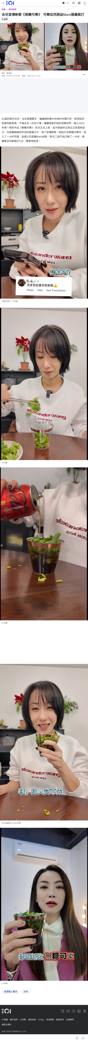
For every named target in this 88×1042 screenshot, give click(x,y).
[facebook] (62, 1011)
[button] (84, 74)
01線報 (5, 1019)
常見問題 (50, 1019)
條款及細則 (6, 1024)
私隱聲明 (70, 1019)
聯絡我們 (60, 1019)
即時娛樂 (12, 9)
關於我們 (14, 1019)
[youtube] (73, 1011)
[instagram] (68, 1011)
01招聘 (23, 1019)
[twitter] (84, 1011)
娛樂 (4, 9)
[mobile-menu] (3, 3)
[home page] (10, 3)
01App (41, 1019)
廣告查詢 (32, 1019)
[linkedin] (79, 1011)
